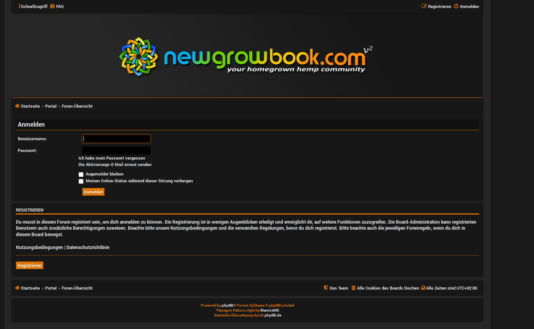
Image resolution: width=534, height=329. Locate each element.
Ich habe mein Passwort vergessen (112, 158)
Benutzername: (32, 138)
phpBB (227, 305)
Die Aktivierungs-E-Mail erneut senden (115, 164)
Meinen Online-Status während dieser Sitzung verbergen (136, 180)
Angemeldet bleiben (101, 174)
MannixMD (269, 310)
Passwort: (27, 150)
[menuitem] (56, 6)
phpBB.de (273, 315)
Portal (51, 106)
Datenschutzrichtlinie (87, 247)
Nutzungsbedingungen (39, 247)
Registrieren (29, 265)
